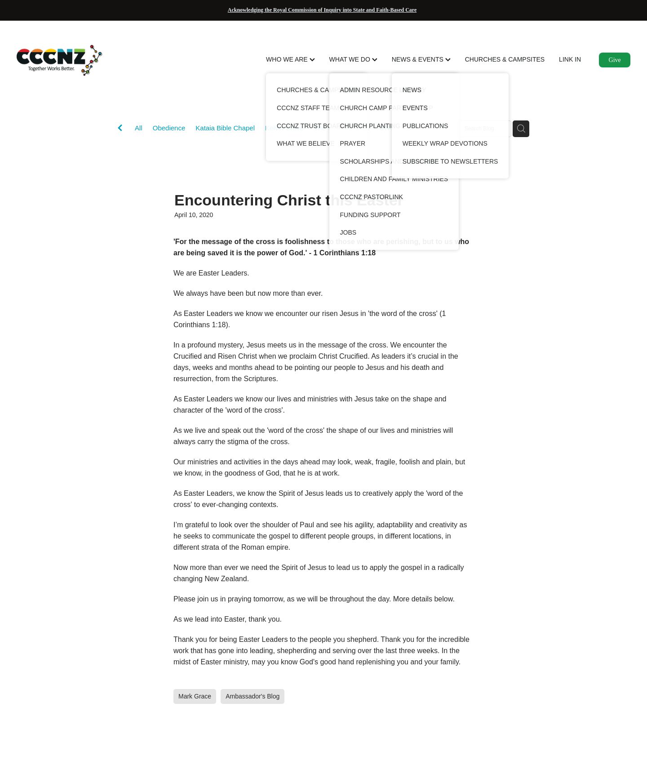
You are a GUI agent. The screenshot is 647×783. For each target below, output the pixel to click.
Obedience (169, 128)
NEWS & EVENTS (421, 59)
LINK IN (570, 59)
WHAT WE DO (353, 59)
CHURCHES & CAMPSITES (505, 59)
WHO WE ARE (290, 59)
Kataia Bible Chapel (225, 128)
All (138, 128)
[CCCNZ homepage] (78, 60)
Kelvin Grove (284, 128)
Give (615, 60)
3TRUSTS (395, 128)
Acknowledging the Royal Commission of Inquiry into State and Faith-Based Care (322, 10)
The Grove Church (341, 128)
